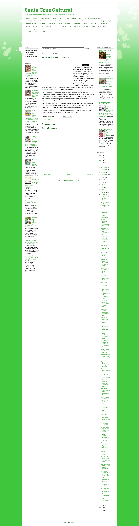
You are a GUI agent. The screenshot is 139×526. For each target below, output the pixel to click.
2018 (101, 160)
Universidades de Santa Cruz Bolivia (105, 103)
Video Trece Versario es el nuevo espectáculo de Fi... (105, 391)
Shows (86, 29)
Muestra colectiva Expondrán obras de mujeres (104, 446)
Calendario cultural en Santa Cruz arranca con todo (105, 474)
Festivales (67, 23)
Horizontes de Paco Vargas (105, 423)
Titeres (36, 31)
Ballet (61, 18)
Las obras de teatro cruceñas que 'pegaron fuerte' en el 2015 (31, 242)
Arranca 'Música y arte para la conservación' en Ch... (105, 357)
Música (93, 26)
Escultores (42, 23)
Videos (43, 31)
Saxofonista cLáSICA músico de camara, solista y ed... (105, 240)
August (103, 177)
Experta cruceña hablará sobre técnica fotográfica (105, 466)
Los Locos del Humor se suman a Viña (105, 376)
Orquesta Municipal (37, 29)
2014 (101, 508)
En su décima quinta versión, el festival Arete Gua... (105, 335)
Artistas (54, 18)
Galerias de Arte (103, 23)
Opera (27, 29)
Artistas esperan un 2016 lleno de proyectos (105, 490)
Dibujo (102, 21)
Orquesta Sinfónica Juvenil (52, 29)
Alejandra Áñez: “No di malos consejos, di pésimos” (105, 364)
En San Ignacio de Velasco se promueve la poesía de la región (31, 257)
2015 (101, 505)
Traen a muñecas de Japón (105, 453)
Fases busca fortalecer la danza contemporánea (105, 231)
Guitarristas (49, 26)
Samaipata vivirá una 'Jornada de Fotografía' (105, 289)
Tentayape (28, 31)
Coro (83, 21)
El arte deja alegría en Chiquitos (104, 284)
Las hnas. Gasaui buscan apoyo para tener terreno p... (105, 437)
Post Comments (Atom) (72, 180)
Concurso (76, 21)
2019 (101, 157)
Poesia (72, 29)
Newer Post (46, 174)
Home (68, 174)
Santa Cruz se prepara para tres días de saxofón (105, 429)
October (103, 172)
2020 (101, 155)
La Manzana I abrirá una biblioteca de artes (105, 320)
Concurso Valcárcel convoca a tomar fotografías (104, 214)
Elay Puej (110, 21)
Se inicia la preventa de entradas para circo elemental (31, 202)
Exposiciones (51, 23)
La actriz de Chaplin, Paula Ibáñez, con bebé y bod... (105, 303)
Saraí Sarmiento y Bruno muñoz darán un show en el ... (105, 205)
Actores (28, 18)
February (103, 192)
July (102, 179)
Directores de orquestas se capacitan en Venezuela (105, 327)
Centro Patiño (48, 21)
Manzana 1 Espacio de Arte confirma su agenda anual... (105, 262)
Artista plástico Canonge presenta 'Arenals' (105, 255)
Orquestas (64, 29)
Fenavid (60, 23)
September (104, 174)
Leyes (56, 26)
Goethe (28, 26)
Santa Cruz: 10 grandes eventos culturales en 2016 (105, 483)
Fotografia (93, 23)
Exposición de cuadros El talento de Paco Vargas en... (105, 343)
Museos (86, 26)
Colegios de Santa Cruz (106, 129)
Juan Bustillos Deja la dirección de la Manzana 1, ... (105, 417)
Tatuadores (101, 29)
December (104, 167)
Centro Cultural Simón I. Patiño (33, 21)
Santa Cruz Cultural (48, 10)
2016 (101, 165)
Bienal (67, 18)
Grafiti (41, 26)
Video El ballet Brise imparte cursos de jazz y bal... (105, 459)
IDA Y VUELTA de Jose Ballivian (105, 198)
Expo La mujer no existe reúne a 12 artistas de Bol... (105, 400)
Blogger (73, 522)
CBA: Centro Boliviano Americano (93, 18)
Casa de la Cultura (76, 18)
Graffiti (35, 26)
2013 (101, 510)
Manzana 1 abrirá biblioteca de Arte (105, 248)
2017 (101, 162)
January (103, 194)
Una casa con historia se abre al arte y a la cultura (35, 93)
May (102, 184)
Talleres (93, 29)
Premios (79, 29)
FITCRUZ (85, 23)
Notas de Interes (102, 26)
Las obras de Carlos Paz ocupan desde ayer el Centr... (105, 409)
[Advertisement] (69, 40)
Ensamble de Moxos (31, 23)
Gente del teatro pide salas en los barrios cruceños (105, 296)
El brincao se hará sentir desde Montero (35, 162)
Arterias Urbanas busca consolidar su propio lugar (105, 222)
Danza (96, 21)
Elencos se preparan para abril (105, 370)
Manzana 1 (64, 26)
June (102, 182)
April (102, 187)
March (103, 189)
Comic (69, 21)
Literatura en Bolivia (105, 77)
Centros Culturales (59, 21)
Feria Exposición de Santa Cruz (105, 50)
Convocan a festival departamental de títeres (105, 278)
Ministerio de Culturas (75, 26)
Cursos (89, 21)
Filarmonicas (77, 23)
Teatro (108, 29)
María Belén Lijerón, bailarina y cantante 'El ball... (105, 312)
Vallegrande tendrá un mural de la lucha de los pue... (105, 383)
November (104, 169)
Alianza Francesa (45, 18)
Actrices (35, 18)
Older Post (90, 174)
